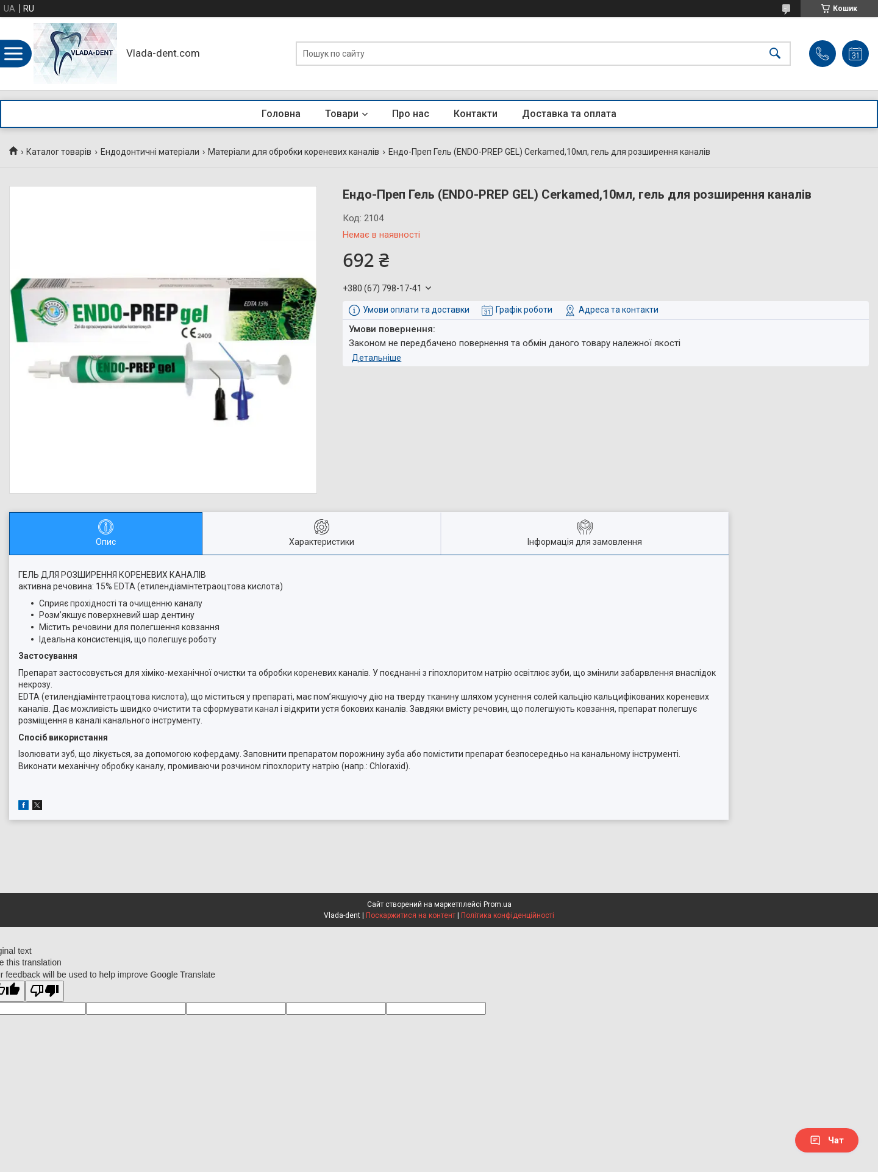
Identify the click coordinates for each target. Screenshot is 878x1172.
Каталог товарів (58, 152)
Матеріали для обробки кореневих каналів (293, 152)
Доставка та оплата (569, 113)
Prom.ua (498, 904)
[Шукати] (775, 54)
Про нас (410, 113)
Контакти (476, 113)
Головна (281, 113)
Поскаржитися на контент (410, 915)
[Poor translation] (44, 991)
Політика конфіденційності (507, 915)
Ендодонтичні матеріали (150, 152)
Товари (342, 113)
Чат (827, 1140)
